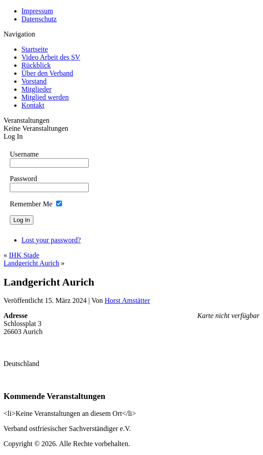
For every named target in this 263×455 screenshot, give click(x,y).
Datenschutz (39, 19)
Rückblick (36, 65)
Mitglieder (36, 89)
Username (24, 154)
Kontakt (33, 105)
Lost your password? (51, 240)
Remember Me (31, 204)
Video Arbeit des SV (50, 57)
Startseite (34, 49)
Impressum (37, 11)
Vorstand (34, 81)
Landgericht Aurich (31, 263)
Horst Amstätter (127, 300)
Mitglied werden (45, 97)
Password (23, 178)
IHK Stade (24, 255)
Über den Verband (47, 73)
